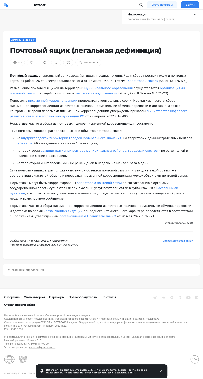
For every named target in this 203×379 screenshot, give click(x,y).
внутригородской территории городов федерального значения (71, 138)
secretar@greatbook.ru (42, 347)
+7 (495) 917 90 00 (38, 343)
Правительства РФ (101, 216)
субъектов (24, 143)
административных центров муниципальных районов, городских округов (99, 150)
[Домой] (6, 5)
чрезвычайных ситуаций (63, 211)
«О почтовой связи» (142, 81)
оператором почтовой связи (99, 183)
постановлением (72, 216)
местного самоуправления (96, 93)
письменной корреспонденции (52, 100)
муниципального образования (108, 88)
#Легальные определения (26, 270)
